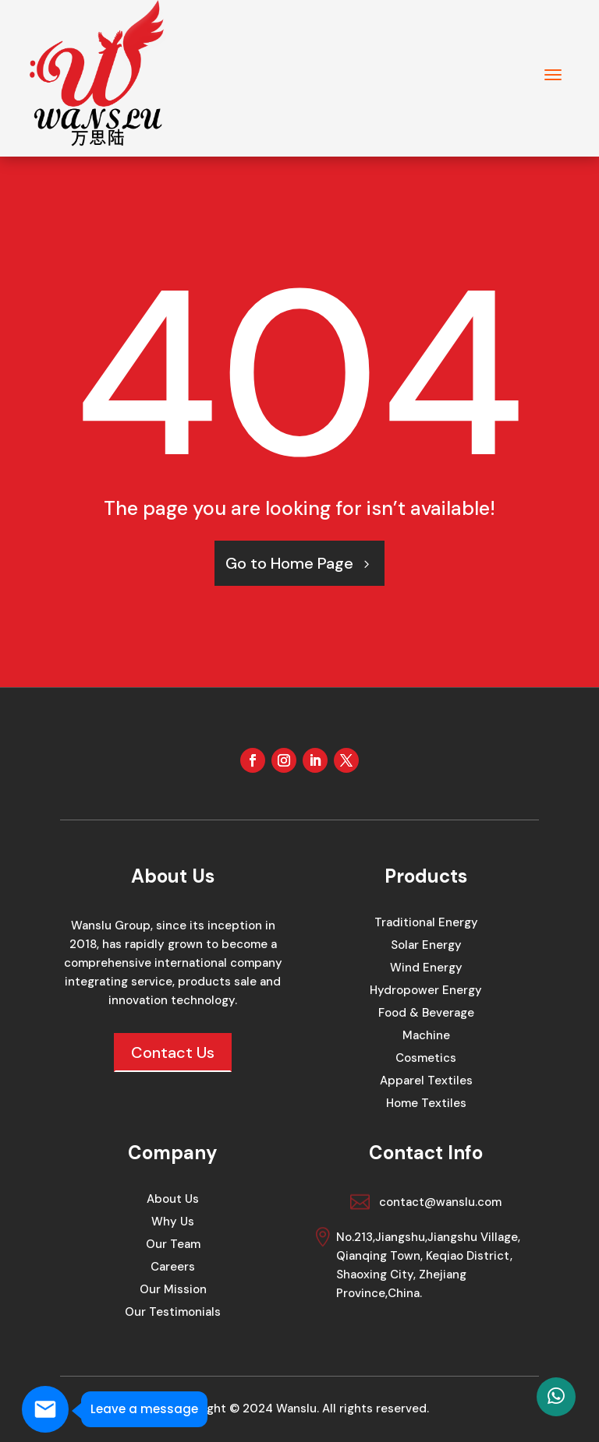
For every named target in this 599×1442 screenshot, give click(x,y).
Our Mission (173, 1290)
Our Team (173, 1245)
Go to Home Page (289, 563)
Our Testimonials (173, 1313)
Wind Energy (426, 968)
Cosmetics (425, 1059)
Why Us (172, 1222)
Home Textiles (426, 1104)
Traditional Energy (426, 923)
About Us (173, 1200)
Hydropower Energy (426, 991)
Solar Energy (426, 946)
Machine (426, 1036)
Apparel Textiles (426, 1081)
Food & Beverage (426, 1014)
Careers (173, 1268)
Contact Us (172, 1052)
